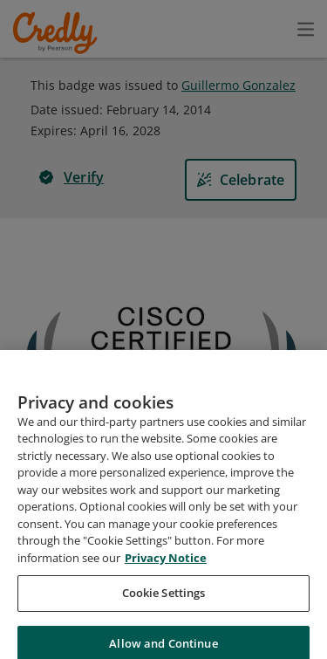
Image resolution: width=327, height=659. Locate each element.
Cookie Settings (164, 614)
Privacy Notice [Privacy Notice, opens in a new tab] (166, 579)
